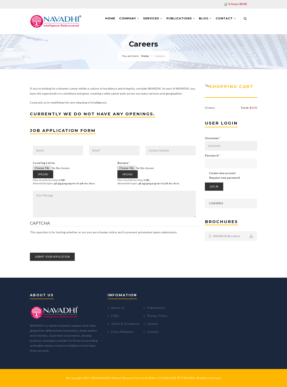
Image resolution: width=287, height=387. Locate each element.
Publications (180, 18)
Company (129, 18)
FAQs (115, 316)
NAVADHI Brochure (224, 236)
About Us (118, 308)
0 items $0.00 (235, 4)
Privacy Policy (157, 316)
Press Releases (122, 332)
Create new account (222, 173)
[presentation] (60, 242)
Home (110, 18)
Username (213, 138)
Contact (226, 18)
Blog (205, 18)
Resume (123, 163)
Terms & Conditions (125, 324)
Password (212, 155)
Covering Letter (44, 163)
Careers (216, 203)
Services (152, 18)
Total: (245, 107)
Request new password (224, 177)
